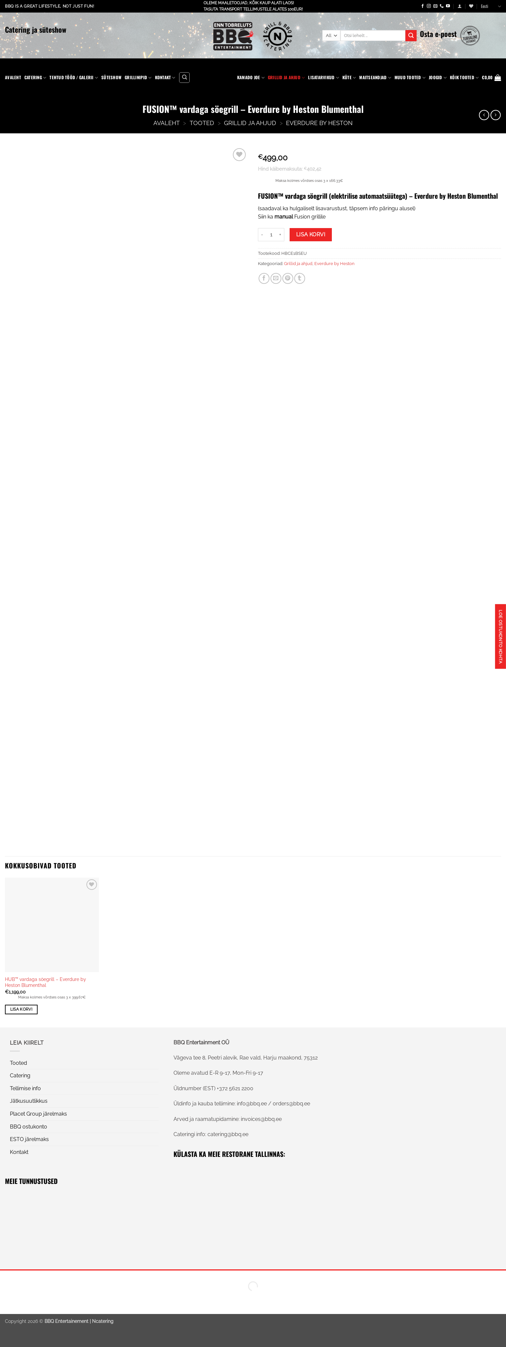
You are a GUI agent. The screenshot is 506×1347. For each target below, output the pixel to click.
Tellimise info (25, 1088)
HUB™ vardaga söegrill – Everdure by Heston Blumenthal (45, 982)
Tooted (202, 122)
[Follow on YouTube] (448, 6)
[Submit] (411, 35)
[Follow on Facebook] (423, 6)
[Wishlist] (471, 6)
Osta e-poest (438, 33)
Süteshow (111, 77)
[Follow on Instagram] (429, 6)
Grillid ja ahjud (286, 77)
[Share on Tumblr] (299, 278)
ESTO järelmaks (29, 1139)
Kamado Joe (251, 77)
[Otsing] (184, 77)
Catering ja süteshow (35, 29)
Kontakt (165, 77)
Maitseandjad (375, 77)
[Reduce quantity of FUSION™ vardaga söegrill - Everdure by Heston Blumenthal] (262, 234)
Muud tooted (410, 77)
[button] (460, 6)
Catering (35, 77)
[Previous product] (495, 115)
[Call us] (442, 6)
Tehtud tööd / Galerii (73, 77)
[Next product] (484, 115)
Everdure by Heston (319, 122)
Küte (349, 77)
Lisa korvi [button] (21, 1009)
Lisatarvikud (323, 77)
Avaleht (13, 77)
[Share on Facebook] (264, 278)
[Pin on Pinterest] (287, 278)
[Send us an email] (435, 6)
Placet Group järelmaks (38, 1114)
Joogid (438, 77)
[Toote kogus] (271, 234)
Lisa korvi (311, 234)
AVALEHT (166, 122)
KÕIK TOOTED (464, 77)
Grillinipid (138, 77)
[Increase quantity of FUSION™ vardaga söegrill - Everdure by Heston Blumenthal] (280, 234)
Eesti (491, 6)
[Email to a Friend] (275, 278)
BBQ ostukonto (28, 1127)
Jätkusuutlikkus (28, 1101)
